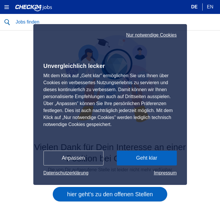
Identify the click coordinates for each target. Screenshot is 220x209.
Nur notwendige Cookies (151, 35)
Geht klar (146, 158)
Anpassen (73, 158)
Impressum (165, 172)
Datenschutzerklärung (66, 172)
